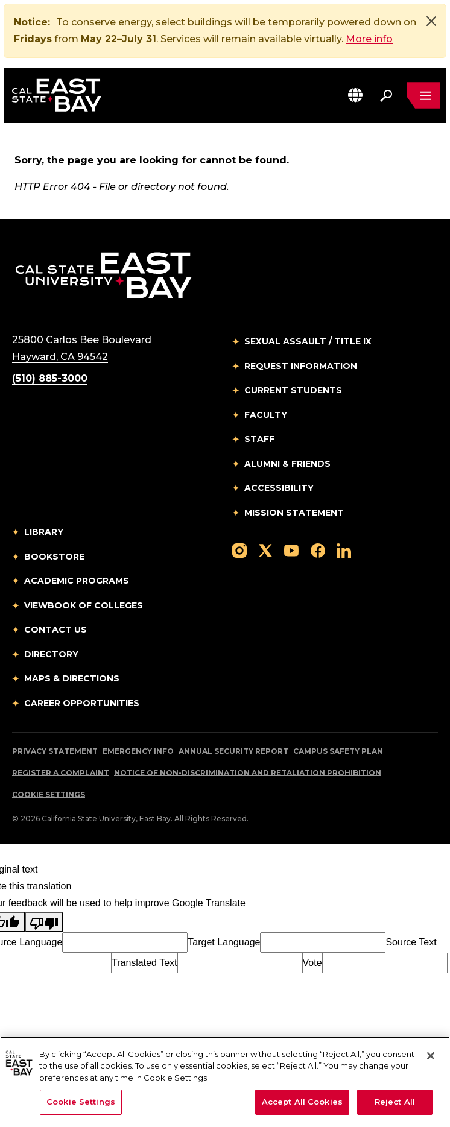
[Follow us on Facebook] (318, 549)
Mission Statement (294, 512)
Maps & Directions (71, 678)
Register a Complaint (60, 772)
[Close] (431, 21)
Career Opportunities (81, 703)
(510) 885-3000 (49, 378)
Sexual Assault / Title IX (308, 341)
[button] (355, 95)
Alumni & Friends (287, 463)
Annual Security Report (233, 751)
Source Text (410, 942)
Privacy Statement (55, 751)
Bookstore (54, 556)
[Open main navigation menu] (423, 95)
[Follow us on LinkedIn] (344, 549)
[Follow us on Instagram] (239, 549)
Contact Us (55, 629)
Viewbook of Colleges (83, 605)
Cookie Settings (48, 794)
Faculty (265, 414)
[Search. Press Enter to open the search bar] (386, 95)
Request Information (300, 366)
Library (43, 531)
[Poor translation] (44, 922)
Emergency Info (138, 751)
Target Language (224, 942)
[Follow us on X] (265, 549)
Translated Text (144, 963)
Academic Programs (76, 580)
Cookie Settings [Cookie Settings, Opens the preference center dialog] (80, 1101)
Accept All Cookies (302, 1101)
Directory (51, 654)
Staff (259, 439)
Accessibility (279, 487)
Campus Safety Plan (338, 751)
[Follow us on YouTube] (291, 549)
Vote (312, 963)
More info (369, 39)
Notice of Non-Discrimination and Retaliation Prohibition (247, 772)
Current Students (293, 390)
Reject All (395, 1101)
